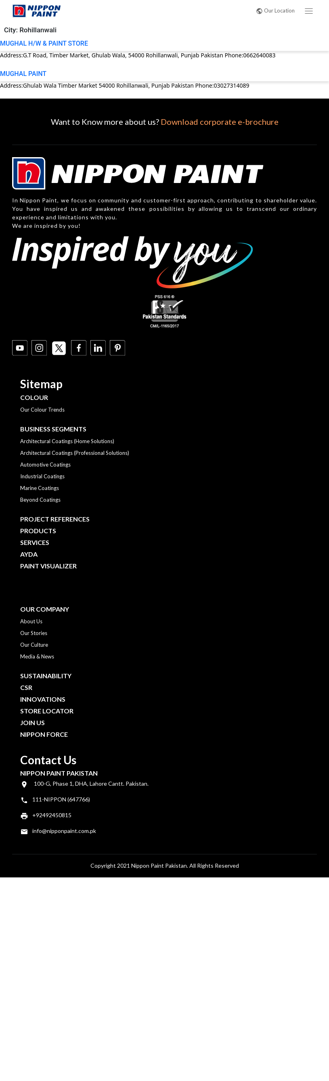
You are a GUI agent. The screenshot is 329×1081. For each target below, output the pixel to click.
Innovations (42, 699)
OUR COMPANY (44, 609)
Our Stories (33, 633)
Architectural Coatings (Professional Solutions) (74, 453)
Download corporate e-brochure (220, 121)
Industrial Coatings (42, 476)
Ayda (29, 554)
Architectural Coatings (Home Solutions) (67, 441)
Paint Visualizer (48, 566)
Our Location (275, 10)
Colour (34, 397)
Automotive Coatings (45, 464)
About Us (31, 621)
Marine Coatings (39, 488)
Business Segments (53, 429)
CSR (26, 687)
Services (34, 542)
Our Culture (34, 644)
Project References (55, 519)
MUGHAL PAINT (23, 74)
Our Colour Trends (42, 409)
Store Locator (46, 711)
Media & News (37, 656)
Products (38, 530)
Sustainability (45, 675)
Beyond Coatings (40, 499)
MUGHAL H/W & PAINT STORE (44, 43)
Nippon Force (44, 734)
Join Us (32, 722)
